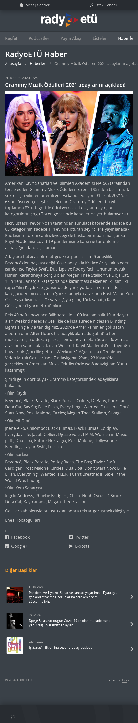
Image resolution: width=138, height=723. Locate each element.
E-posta (79, 546)
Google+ (16, 546)
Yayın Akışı (71, 38)
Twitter (79, 537)
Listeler (100, 38)
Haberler (126, 38)
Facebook (17, 537)
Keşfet (11, 38)
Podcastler (39, 38)
